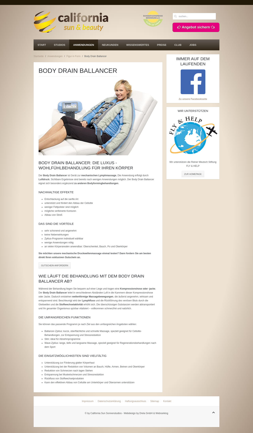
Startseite (39, 56)
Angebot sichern (195, 27)
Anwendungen (83, 44)
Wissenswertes (137, 44)
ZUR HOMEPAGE (193, 174)
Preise (161, 44)
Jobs (192, 44)
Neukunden (110, 44)
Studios (59, 44)
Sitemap (154, 401)
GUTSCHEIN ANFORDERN (54, 265)
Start (42, 44)
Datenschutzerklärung (109, 401)
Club (177, 44)
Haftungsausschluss (135, 401)
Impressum (87, 401)
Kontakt (167, 401)
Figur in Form (73, 56)
